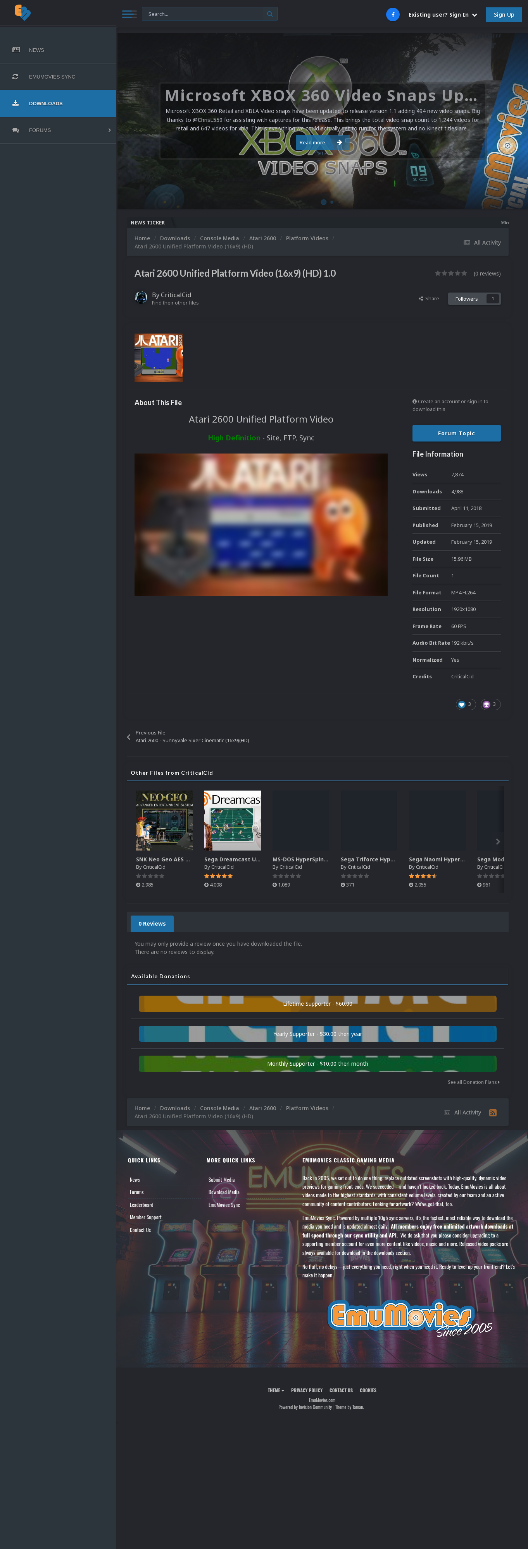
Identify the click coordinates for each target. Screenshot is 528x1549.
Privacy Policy (307, 1390)
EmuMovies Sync (224, 1204)
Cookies (368, 1390)
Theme (276, 1390)
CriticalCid (176, 295)
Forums (137, 1192)
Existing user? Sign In (443, 14)
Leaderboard (142, 1204)
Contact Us (140, 1230)
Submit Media (222, 1179)
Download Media (224, 1192)
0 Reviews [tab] (152, 923)
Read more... (321, 142)
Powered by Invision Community (305, 1407)
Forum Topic (456, 433)
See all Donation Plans (474, 1082)
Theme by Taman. (349, 1407)
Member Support (146, 1217)
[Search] (209, 14)
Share (429, 298)
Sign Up (504, 14)
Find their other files (175, 302)
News (135, 1179)
